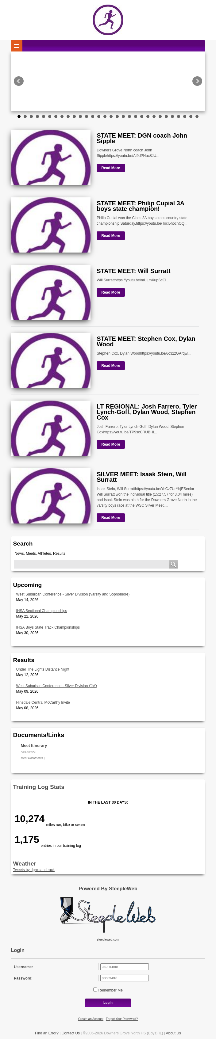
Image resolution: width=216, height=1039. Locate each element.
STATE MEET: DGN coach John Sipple (142, 138)
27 (178, 116)
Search (23, 543)
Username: (23, 967)
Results (23, 660)
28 (184, 116)
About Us (173, 1033)
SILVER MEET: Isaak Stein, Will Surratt (142, 477)
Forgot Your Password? (122, 1019)
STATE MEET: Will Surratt (133, 271)
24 (160, 116)
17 (117, 116)
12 (86, 116)
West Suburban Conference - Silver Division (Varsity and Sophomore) (73, 594)
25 (166, 116)
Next (197, 81)
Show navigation (16, 45)
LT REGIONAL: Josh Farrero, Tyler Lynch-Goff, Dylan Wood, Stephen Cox (147, 412)
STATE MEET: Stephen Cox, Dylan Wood (146, 341)
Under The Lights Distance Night (42, 669)
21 (141, 116)
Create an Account (90, 1019)
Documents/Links (38, 735)
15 (104, 116)
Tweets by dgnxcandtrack (34, 870)
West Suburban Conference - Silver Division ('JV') (56, 686)
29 (190, 116)
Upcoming (27, 585)
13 (92, 116)
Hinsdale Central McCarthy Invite (43, 702)
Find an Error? (47, 1033)
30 (197, 116)
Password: (23, 978)
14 (98, 116)
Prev (19, 81)
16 (111, 116)
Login (108, 1002)
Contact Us (71, 1033)
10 (74, 116)
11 (80, 116)
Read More (110, 168)
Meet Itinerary (34, 745)
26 (172, 116)
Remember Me (110, 990)
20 (135, 116)
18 (123, 116)
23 (154, 116)
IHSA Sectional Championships (41, 611)
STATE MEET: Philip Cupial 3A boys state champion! (140, 206)
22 (147, 116)
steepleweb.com (108, 939)
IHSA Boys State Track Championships (48, 627)
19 (129, 116)
